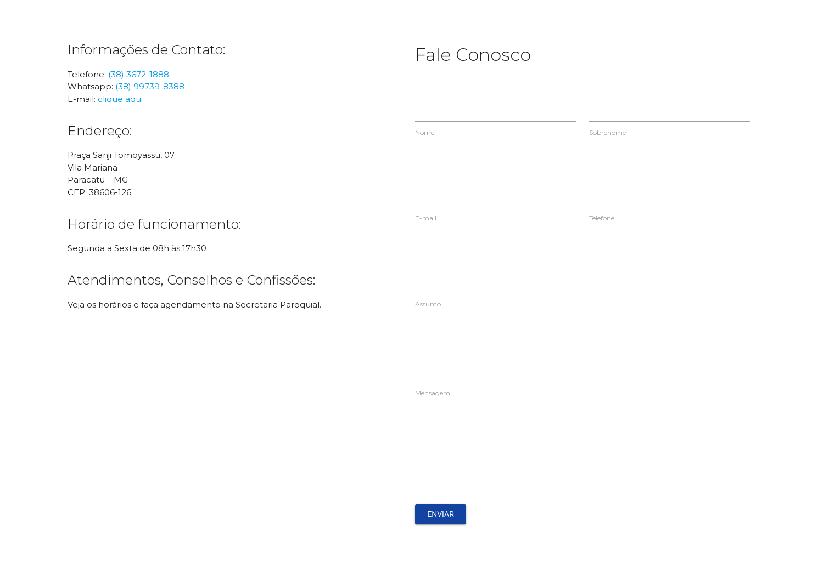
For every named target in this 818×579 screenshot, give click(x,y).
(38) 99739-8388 (149, 86)
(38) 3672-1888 (138, 74)
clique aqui (120, 99)
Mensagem (432, 393)
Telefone (601, 218)
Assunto (428, 304)
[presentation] (498, 455)
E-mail (425, 218)
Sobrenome (607, 132)
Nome (424, 132)
